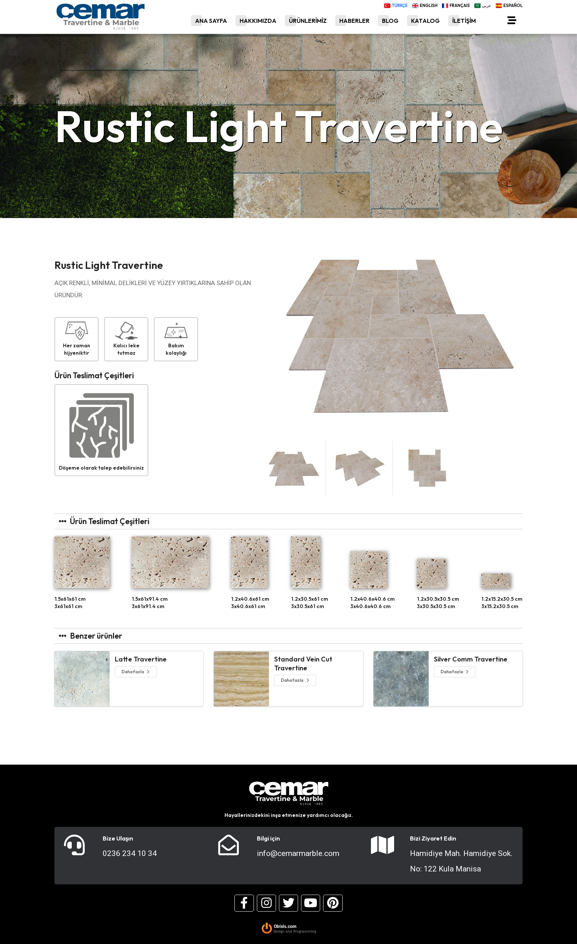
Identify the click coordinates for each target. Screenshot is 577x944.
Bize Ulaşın (118, 838)
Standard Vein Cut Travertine (303, 663)
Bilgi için (268, 838)
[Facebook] (244, 903)
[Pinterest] (332, 903)
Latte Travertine (141, 659)
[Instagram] (266, 903)
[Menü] (512, 21)
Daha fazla (136, 671)
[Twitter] (288, 903)
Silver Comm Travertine (470, 659)
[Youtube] (310, 903)
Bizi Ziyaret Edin (433, 838)
